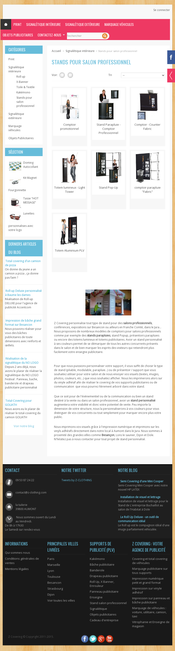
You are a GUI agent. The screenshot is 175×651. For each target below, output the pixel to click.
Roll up (20, 77)
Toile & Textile (25, 87)
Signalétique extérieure (82, 24)
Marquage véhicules (119, 24)
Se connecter (161, 10)
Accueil (56, 51)
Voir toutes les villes (61, 600)
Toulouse (53, 577)
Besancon (54, 582)
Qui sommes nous (17, 553)
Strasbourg (55, 588)
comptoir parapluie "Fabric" (147, 189)
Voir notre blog (24, 426)
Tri (110, 75)
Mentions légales (17, 569)
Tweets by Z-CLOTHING (77, 480)
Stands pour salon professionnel (25, 102)
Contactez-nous (49, 34)
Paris (50, 559)
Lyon (50, 571)
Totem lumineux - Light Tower (69, 189)
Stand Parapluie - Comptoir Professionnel (109, 128)
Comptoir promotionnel (69, 126)
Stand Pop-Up (108, 187)
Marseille (53, 565)
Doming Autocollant (30, 165)
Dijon (50, 594)
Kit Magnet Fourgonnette (22, 184)
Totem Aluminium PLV (69, 250)
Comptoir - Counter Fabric (147, 126)
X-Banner (22, 82)
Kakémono (23, 92)
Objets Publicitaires (18, 34)
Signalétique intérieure (43, 24)
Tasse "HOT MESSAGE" (31, 200)
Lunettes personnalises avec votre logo (21, 222)
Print (17, 24)
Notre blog (127, 470)
